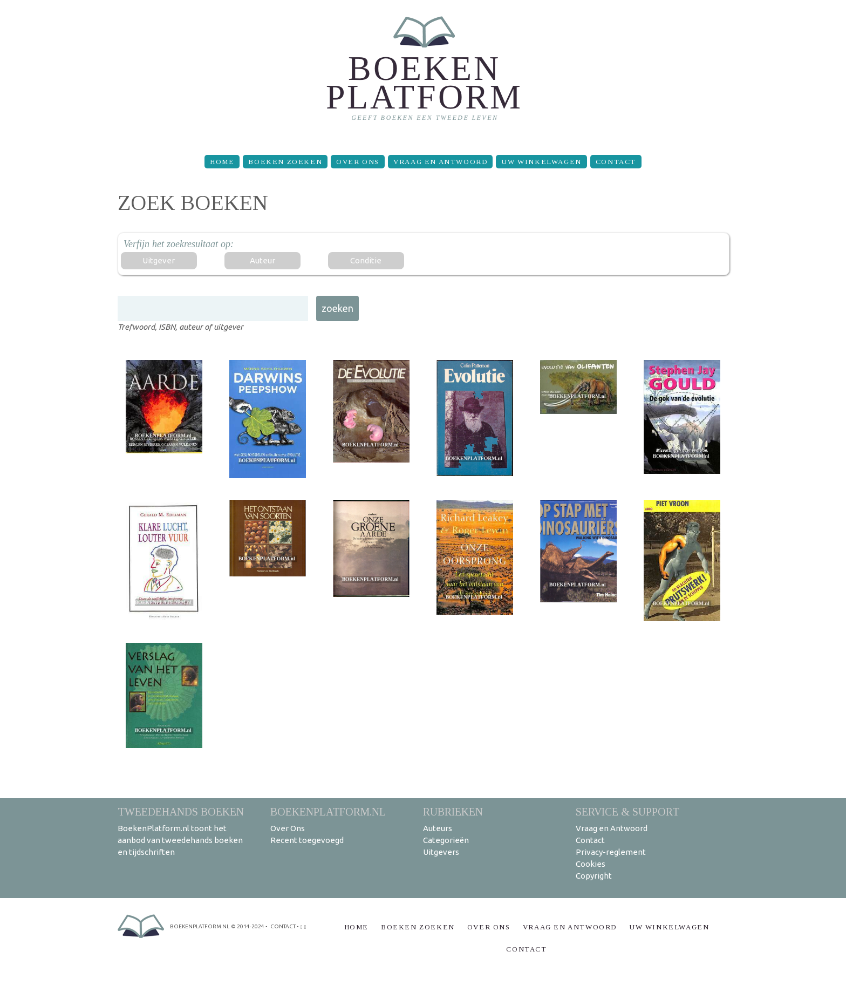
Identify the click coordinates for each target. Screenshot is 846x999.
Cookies (590, 863)
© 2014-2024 (247, 926)
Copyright (594, 875)
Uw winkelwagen (541, 162)
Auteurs (437, 828)
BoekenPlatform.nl (328, 811)
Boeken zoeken (285, 162)
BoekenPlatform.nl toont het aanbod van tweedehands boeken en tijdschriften (180, 840)
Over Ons (357, 162)
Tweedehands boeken (181, 811)
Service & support (627, 811)
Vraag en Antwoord (440, 162)
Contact (616, 162)
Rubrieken (453, 811)
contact (283, 926)
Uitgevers (441, 852)
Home (222, 162)
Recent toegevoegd (307, 840)
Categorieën (446, 840)
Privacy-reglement (611, 852)
